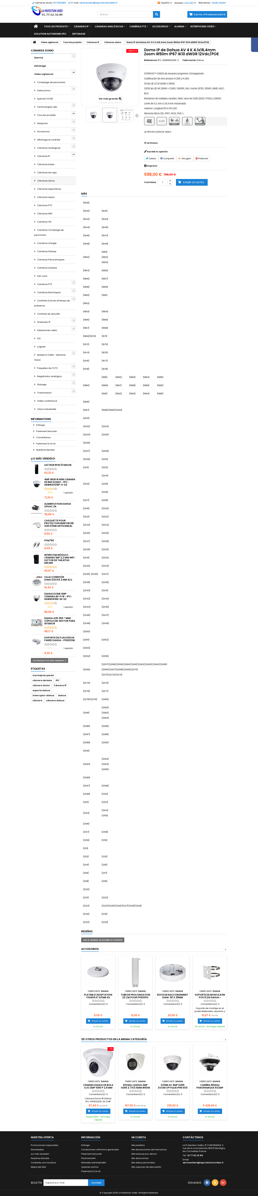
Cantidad (150, 182)
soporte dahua (41, 690)
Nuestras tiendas (45, 449)
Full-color (42, 276)
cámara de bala (42, 680)
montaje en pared (43, 675)
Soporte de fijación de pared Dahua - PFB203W (59, 639)
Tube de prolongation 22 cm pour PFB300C (135, 996)
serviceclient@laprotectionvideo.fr (203, 1162)
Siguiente (136, 115)
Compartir (167, 158)
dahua (62, 695)
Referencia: (150, 60)
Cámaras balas (45, 164)
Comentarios (43, 437)
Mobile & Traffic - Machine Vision (50, 357)
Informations (41, 419)
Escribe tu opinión (157, 151)
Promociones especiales (44, 1145)
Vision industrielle (46, 409)
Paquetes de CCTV (47, 368)
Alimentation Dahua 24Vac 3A (57, 505)
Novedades (37, 1149)
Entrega (40, 425)
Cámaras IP (81, 26)
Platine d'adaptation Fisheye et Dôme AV (98, 996)
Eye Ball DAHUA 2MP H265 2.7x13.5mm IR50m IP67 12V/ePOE (135, 1087)
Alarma (179, 26)
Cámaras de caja (47, 172)
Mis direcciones (140, 1158)
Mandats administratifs (93, 1162)
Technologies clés (47, 106)
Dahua (200, 60)
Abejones (42, 123)
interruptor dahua (43, 695)
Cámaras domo (46, 180)
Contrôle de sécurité (48, 313)
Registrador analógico (49, 376)
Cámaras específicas (49, 189)
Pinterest (202, 158)
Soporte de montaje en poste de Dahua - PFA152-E (210, 997)
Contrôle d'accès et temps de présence (52, 303)
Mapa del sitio (38, 1167)
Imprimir (152, 165)
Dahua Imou (43, 90)
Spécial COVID (45, 98)
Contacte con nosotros (43, 1162)
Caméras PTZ (138, 26)
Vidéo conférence (47, 401)
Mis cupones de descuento (146, 1167)
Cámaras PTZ (44, 205)
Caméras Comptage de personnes (49, 232)
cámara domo (41, 685)
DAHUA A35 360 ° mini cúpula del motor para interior (59, 621)
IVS (39, 338)
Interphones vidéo (202, 26)
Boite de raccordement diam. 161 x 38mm (172, 996)
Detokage (78, 33)
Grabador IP (43, 322)
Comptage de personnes (51, 82)
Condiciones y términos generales (100, 1149)
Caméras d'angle (47, 243)
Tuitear (151, 158)
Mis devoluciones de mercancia (149, 1149)
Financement (88, 1158)
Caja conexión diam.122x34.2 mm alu (58, 578)
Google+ (184, 158)
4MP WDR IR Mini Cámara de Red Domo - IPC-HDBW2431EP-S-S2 (59, 482)
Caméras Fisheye (46, 251)
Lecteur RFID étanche (57, 465)
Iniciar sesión (219, 2)
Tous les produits (56, 26)
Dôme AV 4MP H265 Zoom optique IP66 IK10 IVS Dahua (173, 1087)
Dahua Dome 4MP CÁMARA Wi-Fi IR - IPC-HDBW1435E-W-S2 (58, 596)
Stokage (41, 384)
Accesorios (160, 26)
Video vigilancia (43, 74)
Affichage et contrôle (48, 139)
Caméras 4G (44, 221)
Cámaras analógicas (109, 26)
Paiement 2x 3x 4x (46, 443)
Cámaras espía (46, 197)
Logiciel (41, 346)
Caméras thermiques (49, 292)
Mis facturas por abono (144, 1153)
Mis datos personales (143, 1162)
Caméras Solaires (47, 267)
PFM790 (49, 540)
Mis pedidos (138, 1145)
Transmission (44, 392)
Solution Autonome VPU (50, 33)
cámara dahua (55, 700)
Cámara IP (60, 685)
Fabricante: (189, 60)
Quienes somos (89, 1167)
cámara (37, 700)
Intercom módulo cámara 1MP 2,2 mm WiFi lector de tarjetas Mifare (59, 559)
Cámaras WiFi (44, 213)
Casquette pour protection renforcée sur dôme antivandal (59, 523)
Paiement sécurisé (46, 431)
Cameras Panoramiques (50, 259)
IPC (58, 680)
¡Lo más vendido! (43, 458)
